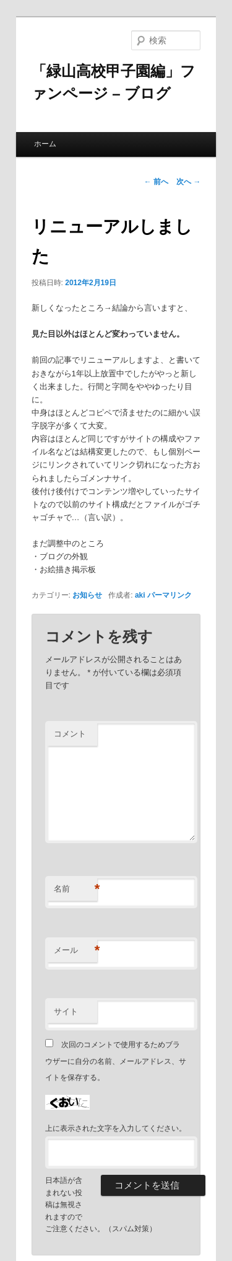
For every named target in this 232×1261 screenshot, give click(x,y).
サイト (66, 1011)
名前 (75, 889)
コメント (70, 733)
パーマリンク (169, 595)
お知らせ (87, 595)
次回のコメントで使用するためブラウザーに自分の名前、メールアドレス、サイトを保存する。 (115, 1061)
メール (75, 951)
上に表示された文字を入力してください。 (115, 1128)
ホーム (45, 143)
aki (140, 595)
